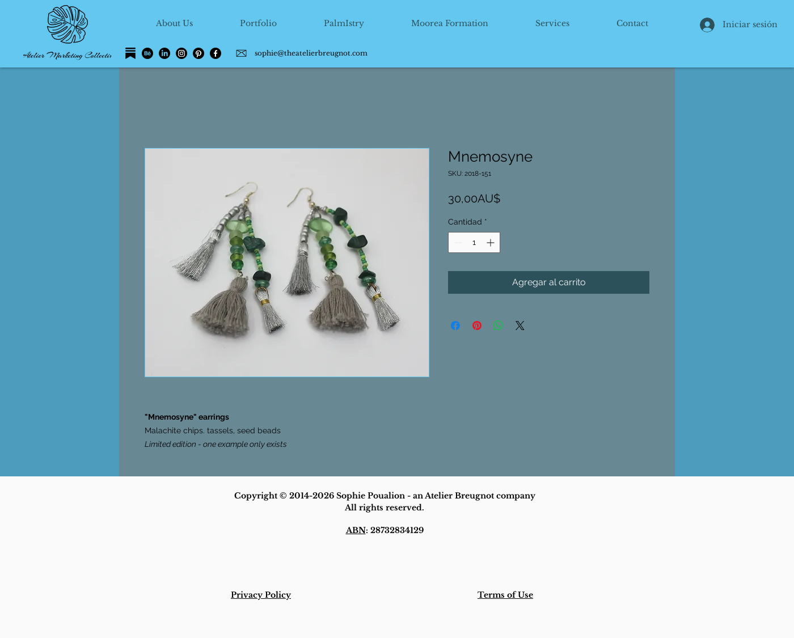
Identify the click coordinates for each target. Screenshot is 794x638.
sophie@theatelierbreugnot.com (311, 53)
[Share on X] (520, 325)
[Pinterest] (198, 53)
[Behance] (147, 53)
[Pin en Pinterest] (477, 325)
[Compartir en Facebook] (455, 325)
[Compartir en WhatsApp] (498, 325)
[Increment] (491, 242)
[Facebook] (215, 53)
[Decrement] (457, 242)
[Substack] (130, 53)
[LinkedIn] (164, 53)
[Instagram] (181, 53)
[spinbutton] (474, 242)
